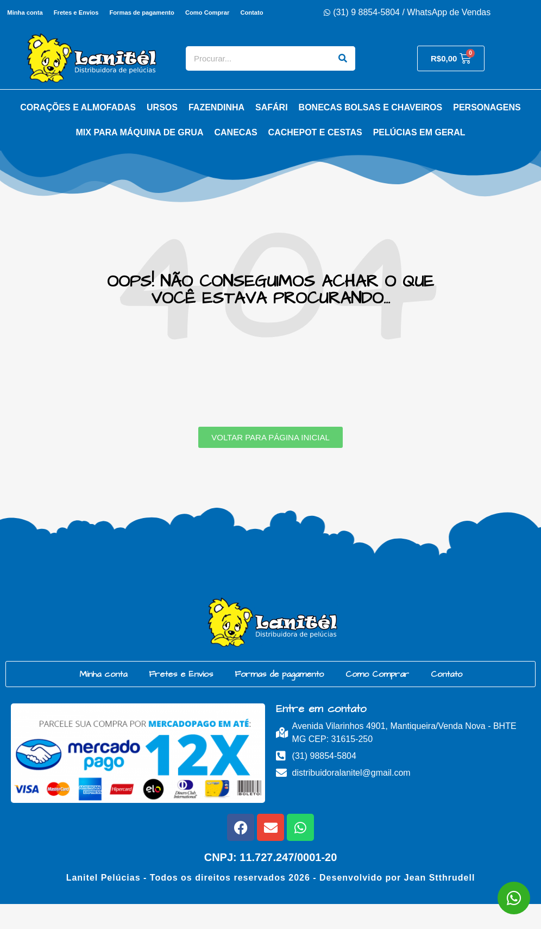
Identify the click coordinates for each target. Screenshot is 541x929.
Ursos (162, 132)
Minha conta (40, 12)
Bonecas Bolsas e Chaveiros (371, 132)
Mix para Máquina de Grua (140, 157)
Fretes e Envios (92, 12)
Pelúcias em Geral (419, 157)
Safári (271, 132)
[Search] (343, 83)
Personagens (486, 132)
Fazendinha (216, 132)
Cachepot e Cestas (315, 157)
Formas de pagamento (159, 12)
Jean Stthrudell (439, 902)
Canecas (235, 157)
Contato (135, 37)
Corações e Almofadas (78, 132)
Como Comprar (226, 12)
